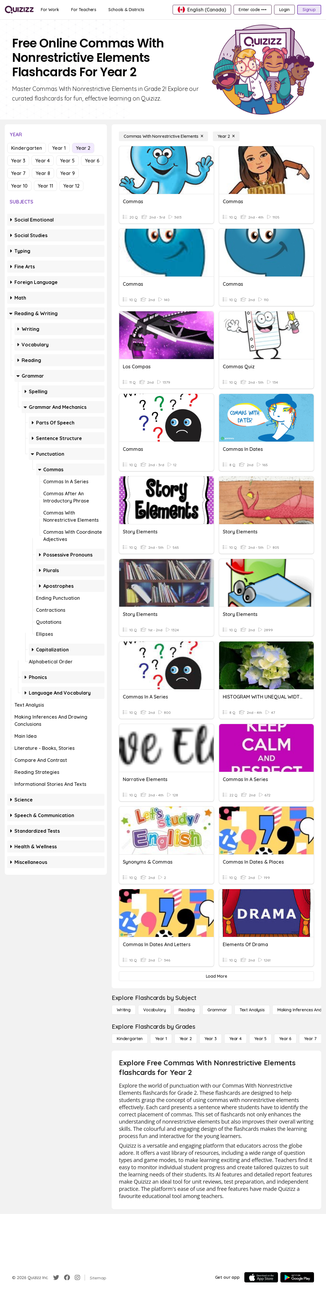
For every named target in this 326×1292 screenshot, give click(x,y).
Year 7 (18, 173)
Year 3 (18, 161)
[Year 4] (235, 1038)
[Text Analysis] (252, 1010)
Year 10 (19, 186)
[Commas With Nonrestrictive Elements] (163, 136)
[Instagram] (77, 1277)
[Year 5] (260, 1038)
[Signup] (309, 9)
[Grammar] (217, 1010)
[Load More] (216, 976)
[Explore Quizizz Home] (19, 10)
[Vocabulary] (154, 1010)
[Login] (284, 9)
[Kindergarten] (130, 1038)
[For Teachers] (83, 9)
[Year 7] (310, 1038)
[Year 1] (161, 1038)
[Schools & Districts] (126, 9)
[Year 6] (285, 1038)
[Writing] (124, 1010)
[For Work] (50, 9)
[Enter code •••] (252, 9)
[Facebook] (67, 1277)
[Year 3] (210, 1038)
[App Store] (261, 1277)
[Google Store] (297, 1277)
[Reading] (187, 1010)
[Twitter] (56, 1277)
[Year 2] (226, 136)
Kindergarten (26, 148)
